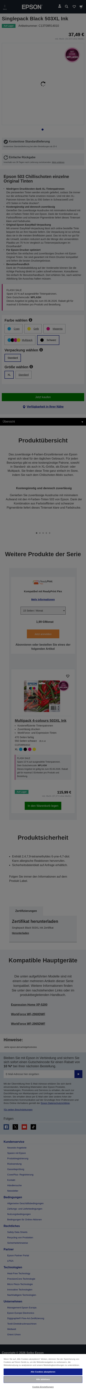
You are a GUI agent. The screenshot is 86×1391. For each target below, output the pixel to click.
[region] (43, 1372)
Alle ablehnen (43, 1379)
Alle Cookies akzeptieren (43, 1372)
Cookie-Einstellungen (43, 1387)
